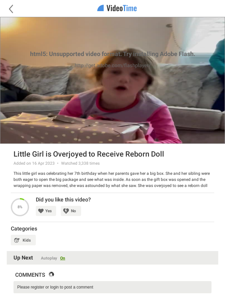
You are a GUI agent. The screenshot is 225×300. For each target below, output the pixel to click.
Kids (27, 240)
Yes (48, 211)
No (73, 211)
